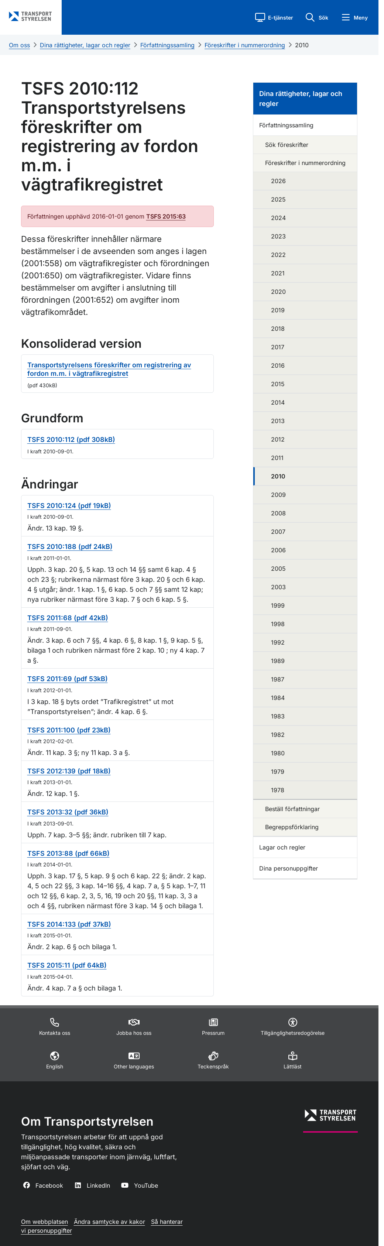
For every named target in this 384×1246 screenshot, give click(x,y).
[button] (274, 17)
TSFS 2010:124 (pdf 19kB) (69, 505)
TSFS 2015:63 (166, 216)
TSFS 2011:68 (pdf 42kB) (67, 618)
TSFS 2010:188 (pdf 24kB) (70, 546)
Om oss (19, 45)
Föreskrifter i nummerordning (245, 45)
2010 (302, 45)
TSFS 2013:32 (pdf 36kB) (68, 812)
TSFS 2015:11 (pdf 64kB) (67, 965)
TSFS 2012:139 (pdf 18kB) (69, 771)
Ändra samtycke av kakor (109, 1221)
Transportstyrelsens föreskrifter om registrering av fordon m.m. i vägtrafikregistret (109, 369)
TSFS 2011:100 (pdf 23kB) (69, 730)
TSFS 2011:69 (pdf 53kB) (67, 679)
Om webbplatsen (44, 1221)
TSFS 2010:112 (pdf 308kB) (71, 439)
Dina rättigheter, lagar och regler (85, 45)
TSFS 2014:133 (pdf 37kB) (69, 924)
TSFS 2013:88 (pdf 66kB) (68, 853)
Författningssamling (167, 45)
